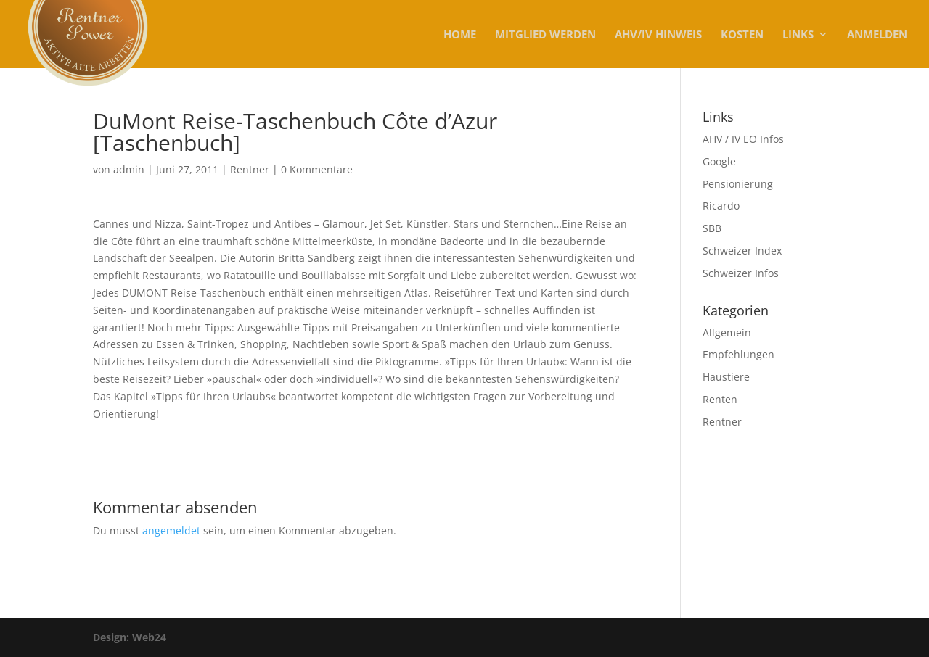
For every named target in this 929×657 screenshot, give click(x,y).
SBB (712, 228)
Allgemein (727, 332)
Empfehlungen (738, 354)
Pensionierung (738, 184)
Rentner (249, 169)
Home (459, 35)
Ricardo (721, 205)
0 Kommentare (317, 169)
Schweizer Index (742, 250)
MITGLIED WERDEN (545, 35)
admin (128, 169)
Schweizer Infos (741, 273)
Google (719, 161)
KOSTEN (742, 35)
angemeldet (171, 530)
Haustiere (726, 377)
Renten (720, 399)
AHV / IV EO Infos (743, 139)
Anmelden (877, 35)
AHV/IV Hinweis (658, 35)
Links (798, 35)
